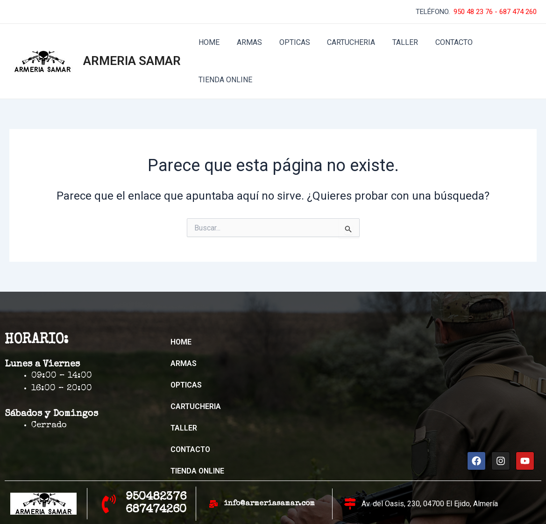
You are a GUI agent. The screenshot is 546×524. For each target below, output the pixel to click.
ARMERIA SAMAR (132, 42)
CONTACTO (442, 42)
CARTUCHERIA (343, 42)
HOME (208, 42)
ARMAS (246, 42)
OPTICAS (289, 42)
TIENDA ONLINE (502, 42)
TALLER (395, 42)
